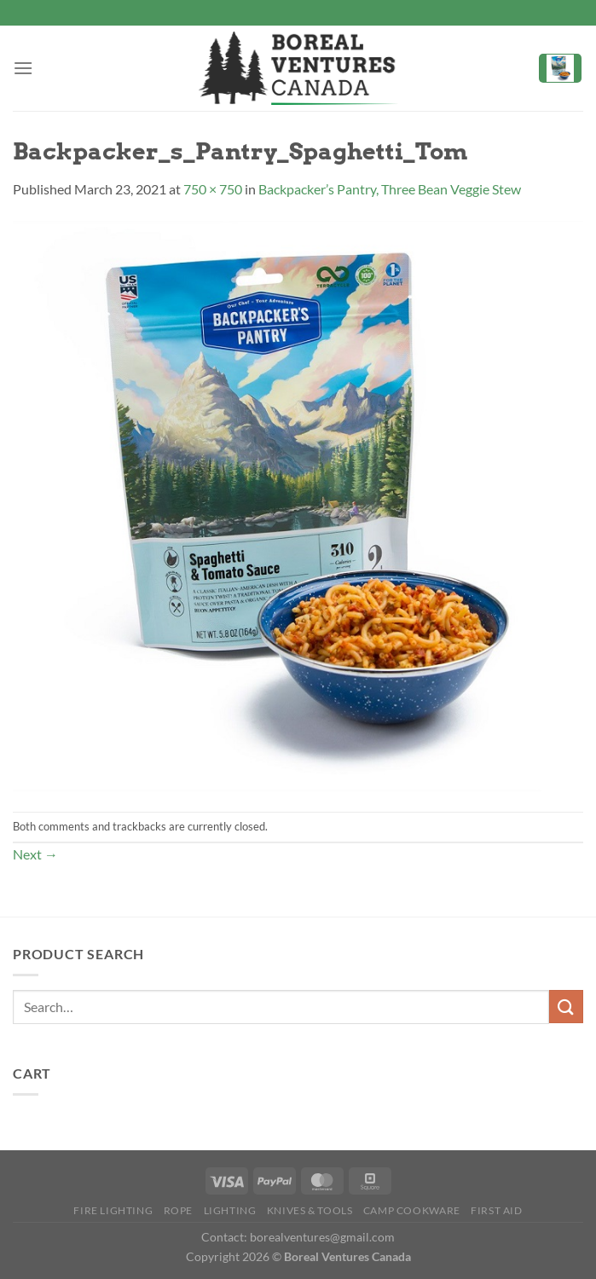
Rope (178, 1210)
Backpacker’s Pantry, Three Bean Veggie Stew (389, 189)
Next (35, 854)
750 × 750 (212, 189)
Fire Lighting (113, 1210)
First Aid (497, 1210)
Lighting (230, 1210)
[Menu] (23, 68)
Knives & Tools (310, 1210)
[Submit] (566, 1006)
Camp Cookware (411, 1210)
